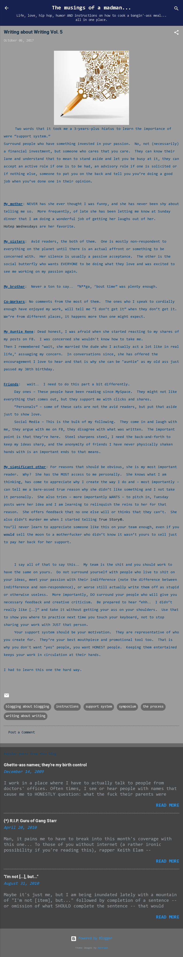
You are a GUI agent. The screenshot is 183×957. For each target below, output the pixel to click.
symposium (127, 707)
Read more (167, 805)
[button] (176, 33)
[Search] (176, 9)
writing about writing (25, 716)
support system (99, 707)
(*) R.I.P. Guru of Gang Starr (30, 820)
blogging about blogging (27, 707)
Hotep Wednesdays (21, 227)
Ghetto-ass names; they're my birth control (45, 764)
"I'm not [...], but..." (21, 876)
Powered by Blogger (91, 938)
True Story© (110, 520)
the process (153, 707)
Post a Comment (21, 732)
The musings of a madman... (91, 8)
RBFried (103, 948)
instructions (67, 707)
